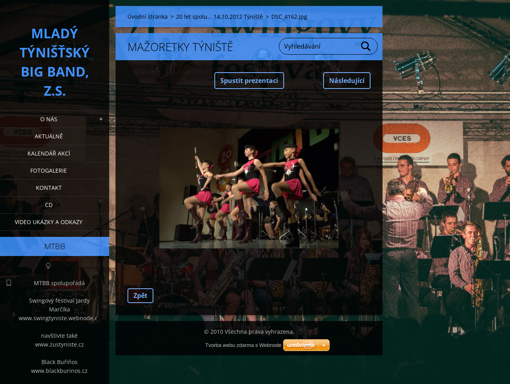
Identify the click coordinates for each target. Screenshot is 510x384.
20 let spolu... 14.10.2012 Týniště (219, 16)
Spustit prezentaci (249, 80)
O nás (48, 119)
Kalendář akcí (48, 153)
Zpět (140, 295)
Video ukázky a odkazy (48, 222)
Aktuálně (49, 136)
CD (49, 205)
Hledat (366, 46)
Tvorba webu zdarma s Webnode (243, 345)
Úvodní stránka (148, 16)
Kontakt (49, 187)
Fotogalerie (48, 170)
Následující (347, 80)
